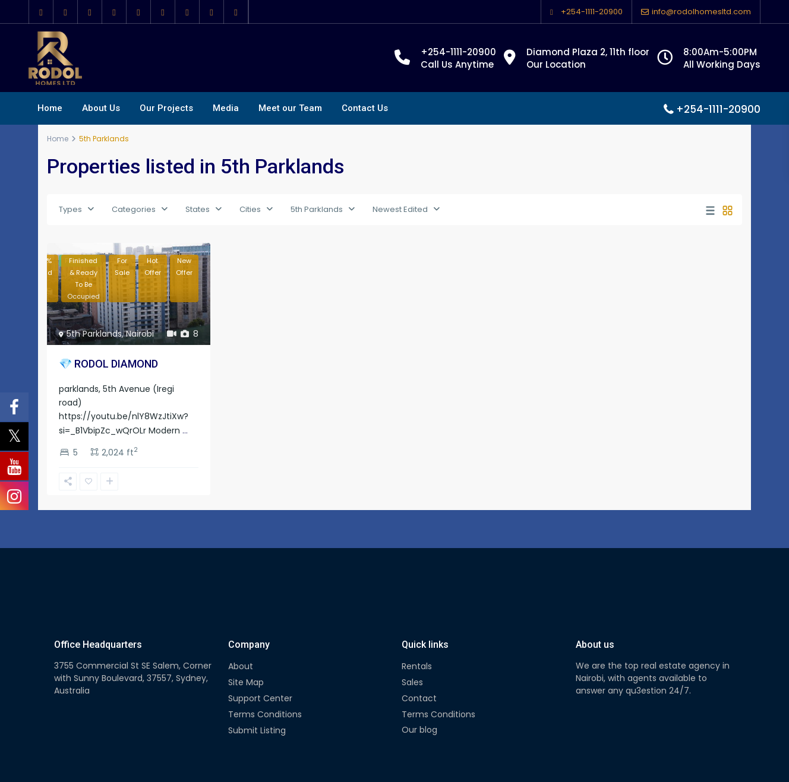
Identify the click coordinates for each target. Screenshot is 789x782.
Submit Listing (257, 730)
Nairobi (140, 334)
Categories (134, 209)
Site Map (246, 682)
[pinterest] (139, 12)
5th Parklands (317, 209)
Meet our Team (290, 108)
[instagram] (212, 12)
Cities (250, 209)
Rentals (417, 666)
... (185, 430)
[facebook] (41, 12)
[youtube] (163, 12)
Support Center (260, 698)
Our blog (419, 730)
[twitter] (65, 12)
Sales (412, 682)
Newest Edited (400, 209)
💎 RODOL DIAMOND (108, 363)
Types (70, 209)
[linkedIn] (114, 12)
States (197, 209)
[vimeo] (187, 12)
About (240, 666)
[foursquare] (236, 12)
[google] (90, 12)
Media (226, 108)
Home (49, 108)
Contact (419, 698)
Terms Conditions (265, 714)
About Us (101, 108)
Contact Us (365, 108)
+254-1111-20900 (592, 11)
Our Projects (166, 108)
